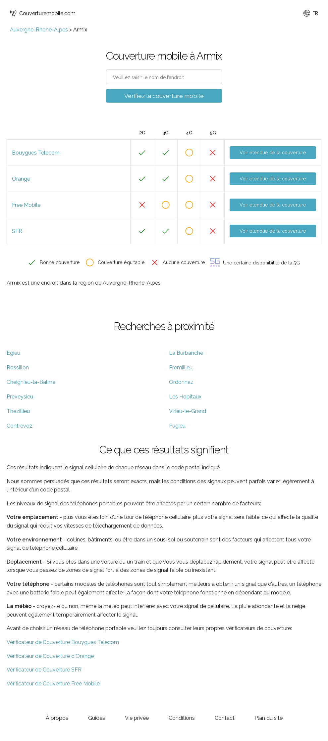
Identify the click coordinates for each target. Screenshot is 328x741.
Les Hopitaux (185, 397)
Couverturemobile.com (43, 13)
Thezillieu (18, 411)
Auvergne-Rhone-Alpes (39, 29)
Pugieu (177, 426)
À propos (57, 718)
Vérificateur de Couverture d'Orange (50, 656)
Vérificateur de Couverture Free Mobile (53, 683)
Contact (225, 718)
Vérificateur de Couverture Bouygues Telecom (63, 642)
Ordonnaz (181, 382)
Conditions (182, 718)
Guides (96, 718)
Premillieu (180, 367)
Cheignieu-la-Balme (31, 382)
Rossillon (18, 367)
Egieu (13, 353)
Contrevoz (19, 426)
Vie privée (137, 718)
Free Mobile (26, 205)
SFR (17, 231)
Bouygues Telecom (36, 153)
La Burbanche (186, 353)
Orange (21, 179)
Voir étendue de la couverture (273, 152)
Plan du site (268, 718)
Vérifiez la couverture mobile (164, 95)
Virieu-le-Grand (187, 411)
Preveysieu (20, 397)
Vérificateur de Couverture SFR (44, 670)
